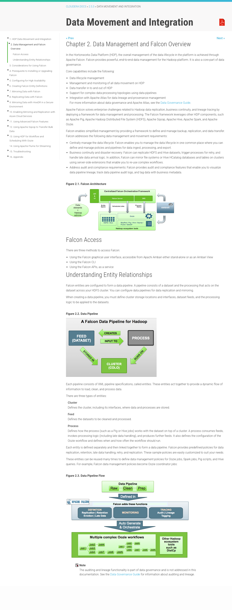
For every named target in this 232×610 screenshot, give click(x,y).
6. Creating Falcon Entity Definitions (28, 86)
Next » (221, 38)
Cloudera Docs (76, 6)
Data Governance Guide (175, 102)
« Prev (70, 38)
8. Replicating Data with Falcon (25, 96)
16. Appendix (16, 156)
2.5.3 (91, 6)
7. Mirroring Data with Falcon (24, 91)
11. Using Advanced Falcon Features (28, 121)
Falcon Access (20, 54)
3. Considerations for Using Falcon (27, 65)
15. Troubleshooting (20, 151)
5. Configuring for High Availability (27, 80)
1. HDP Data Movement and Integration (30, 39)
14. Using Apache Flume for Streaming (30, 146)
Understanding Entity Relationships (31, 59)
